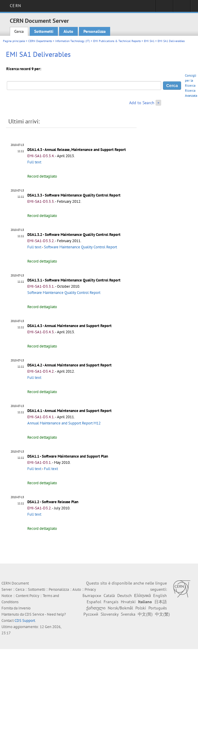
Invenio (24, 608)
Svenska (128, 614)
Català (109, 595)
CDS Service (34, 614)
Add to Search (141, 102)
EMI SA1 (149, 41)
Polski (140, 608)
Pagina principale (14, 41)
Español (94, 601)
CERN (15, 5)
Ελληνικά (142, 595)
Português (157, 608)
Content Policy (27, 595)
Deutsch (124, 595)
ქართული (95, 608)
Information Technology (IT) (72, 41)
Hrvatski (128, 601)
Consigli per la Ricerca (190, 80)
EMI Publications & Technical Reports (117, 41)
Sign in (164, 7)
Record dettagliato (42, 176)
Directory (181, 7)
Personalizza (94, 31)
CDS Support (25, 620)
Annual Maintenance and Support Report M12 (64, 423)
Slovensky (109, 614)
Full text (34, 162)
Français (111, 601)
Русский (90, 614)
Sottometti (43, 31)
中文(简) (145, 614)
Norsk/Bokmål (120, 608)
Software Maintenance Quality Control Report (80, 247)
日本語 (160, 601)
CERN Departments (40, 41)
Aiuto (68, 31)
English (160, 595)
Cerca (19, 31)
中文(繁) (162, 614)
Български (92, 595)
